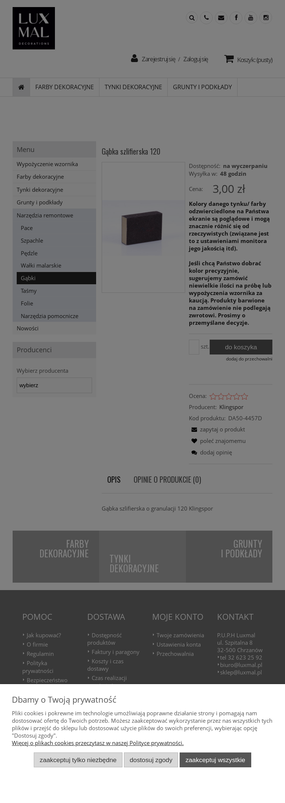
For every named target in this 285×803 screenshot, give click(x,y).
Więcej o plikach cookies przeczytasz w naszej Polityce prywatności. (98, 743)
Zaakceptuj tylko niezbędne (78, 760)
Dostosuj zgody (151, 760)
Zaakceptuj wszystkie (215, 760)
